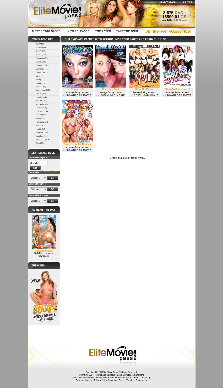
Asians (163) (39, 54)
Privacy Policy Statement (105, 380)
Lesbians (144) (40, 111)
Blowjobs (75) (39, 65)
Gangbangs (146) (41, 90)
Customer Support (84, 380)
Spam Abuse (141, 380)
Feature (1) (38, 83)
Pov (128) (38, 125)
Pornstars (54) (40, 122)
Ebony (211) (39, 79)
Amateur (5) (39, 47)
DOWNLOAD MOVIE (77, 95)
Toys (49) (38, 143)
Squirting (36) (39, 136)
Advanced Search (50, 171)
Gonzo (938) (39, 93)
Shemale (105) (40, 132)
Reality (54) (39, 129)
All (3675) (38, 44)
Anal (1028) (39, 51)
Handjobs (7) (39, 97)
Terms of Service (126, 380)
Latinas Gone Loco (44, 250)
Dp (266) (37, 76)
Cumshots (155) (40, 69)
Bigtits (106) (39, 62)
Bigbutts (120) (40, 58)
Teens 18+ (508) (41, 139)
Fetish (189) (39, 86)
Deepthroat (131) (41, 72)
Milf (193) (38, 118)
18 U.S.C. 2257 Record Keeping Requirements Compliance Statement (111, 375)
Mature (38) (39, 114)
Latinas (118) (39, 107)
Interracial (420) (40, 104)
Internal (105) (39, 100)
